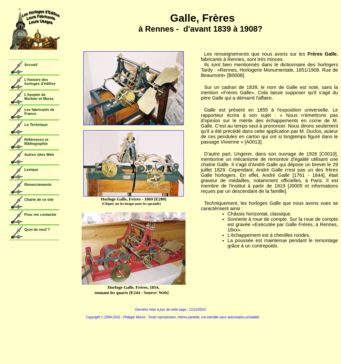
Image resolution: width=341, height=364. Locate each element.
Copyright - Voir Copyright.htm (170, 336)
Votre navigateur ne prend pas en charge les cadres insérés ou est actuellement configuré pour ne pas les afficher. (33, 137)
